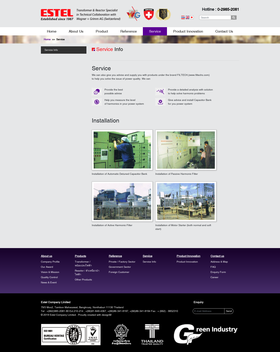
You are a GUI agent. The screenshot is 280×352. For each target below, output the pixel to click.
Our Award (47, 266)
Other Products (83, 279)
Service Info (51, 49)
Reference (128, 31)
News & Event (49, 282)
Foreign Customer (119, 272)
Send (229, 311)
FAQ (213, 266)
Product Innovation (188, 31)
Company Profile (50, 261)
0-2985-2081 (228, 9)
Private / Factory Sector (122, 261)
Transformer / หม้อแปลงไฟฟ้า (83, 263)
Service (155, 31)
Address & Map (219, 261)
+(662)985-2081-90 (58, 311)
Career (214, 277)
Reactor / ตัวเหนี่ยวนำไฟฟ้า (87, 272)
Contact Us (224, 31)
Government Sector (120, 266)
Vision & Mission (50, 272)
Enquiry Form (218, 272)
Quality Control (49, 277)
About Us (76, 31)
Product (102, 31)
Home (51, 31)
